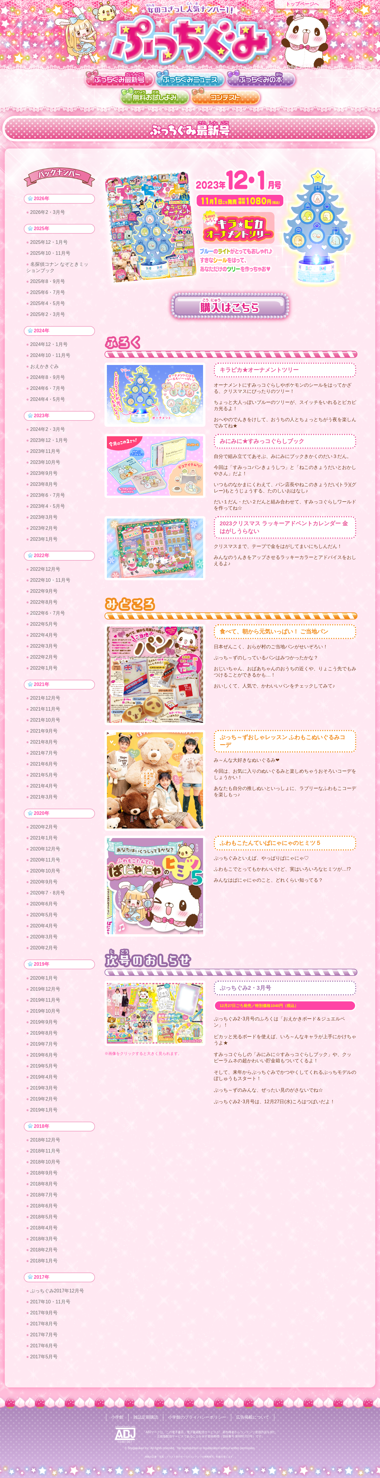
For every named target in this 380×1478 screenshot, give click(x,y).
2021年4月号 (44, 787)
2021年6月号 (44, 765)
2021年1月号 (44, 839)
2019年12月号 (45, 991)
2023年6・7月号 (47, 496)
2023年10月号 (45, 463)
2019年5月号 (44, 1068)
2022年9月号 (44, 592)
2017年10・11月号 (50, 1304)
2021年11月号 (45, 710)
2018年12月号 (45, 1142)
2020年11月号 (45, 861)
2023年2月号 (44, 529)
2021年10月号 (45, 721)
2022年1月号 (44, 669)
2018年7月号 (44, 1197)
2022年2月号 (44, 658)
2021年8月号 (44, 743)
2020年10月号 (45, 872)
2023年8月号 (44, 485)
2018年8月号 (44, 1186)
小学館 (117, 1417)
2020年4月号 (44, 927)
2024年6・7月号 (47, 389)
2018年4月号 (44, 1230)
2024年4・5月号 (47, 400)
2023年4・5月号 (47, 507)
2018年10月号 (45, 1164)
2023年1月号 (44, 540)
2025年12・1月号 (49, 242)
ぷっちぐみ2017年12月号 (57, 1293)
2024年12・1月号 (49, 345)
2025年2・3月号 (47, 314)
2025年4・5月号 (47, 303)
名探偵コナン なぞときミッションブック (57, 268)
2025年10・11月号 (50, 253)
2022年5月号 (44, 625)
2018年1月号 (44, 1263)
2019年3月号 (44, 1090)
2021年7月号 (44, 754)
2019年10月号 (45, 1013)
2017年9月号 (44, 1315)
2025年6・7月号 (47, 292)
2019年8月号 (44, 1035)
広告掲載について (252, 1417)
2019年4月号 (44, 1079)
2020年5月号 (44, 916)
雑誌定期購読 (145, 1417)
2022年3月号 (44, 647)
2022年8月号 (44, 603)
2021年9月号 (44, 732)
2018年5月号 (44, 1219)
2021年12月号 (45, 699)
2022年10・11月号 (50, 581)
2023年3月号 (44, 518)
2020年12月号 (45, 850)
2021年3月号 (44, 798)
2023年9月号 (44, 474)
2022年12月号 (45, 570)
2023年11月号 (45, 452)
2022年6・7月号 (47, 614)
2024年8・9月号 (47, 378)
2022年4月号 (44, 636)
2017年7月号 (44, 1337)
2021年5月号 (44, 776)
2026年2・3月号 (47, 212)
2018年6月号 (44, 1208)
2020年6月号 (44, 905)
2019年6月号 (44, 1057)
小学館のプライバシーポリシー (197, 1417)
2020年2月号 (44, 829)
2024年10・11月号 (50, 356)
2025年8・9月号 (47, 281)
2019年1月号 (44, 1112)
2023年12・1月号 (49, 441)
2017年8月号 (44, 1326)
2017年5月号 (44, 1359)
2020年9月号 (44, 883)
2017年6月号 (44, 1348)
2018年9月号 (44, 1175)
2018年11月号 (45, 1153)
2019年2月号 (44, 1101)
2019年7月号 (44, 1046)
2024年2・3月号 (47, 430)
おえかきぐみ (44, 367)
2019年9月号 (44, 1024)
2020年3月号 (44, 938)
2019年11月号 (45, 1002)
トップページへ (302, 4)
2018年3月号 (44, 1241)
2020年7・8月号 (47, 894)
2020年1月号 (44, 980)
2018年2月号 (44, 1252)
